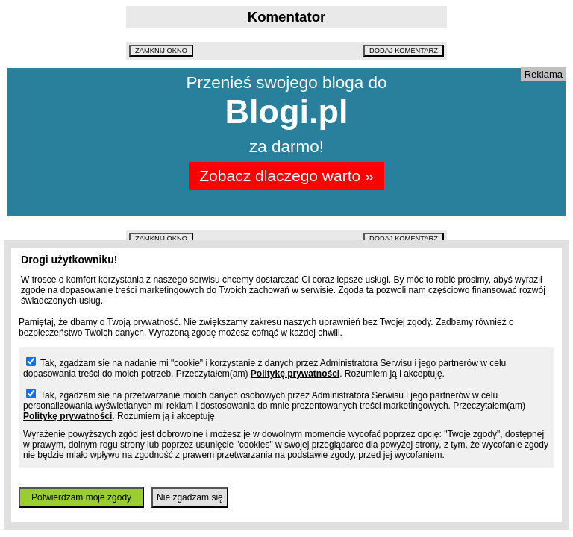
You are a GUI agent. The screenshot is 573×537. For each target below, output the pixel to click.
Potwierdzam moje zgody (81, 497)
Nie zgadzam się (190, 497)
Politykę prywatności (295, 373)
